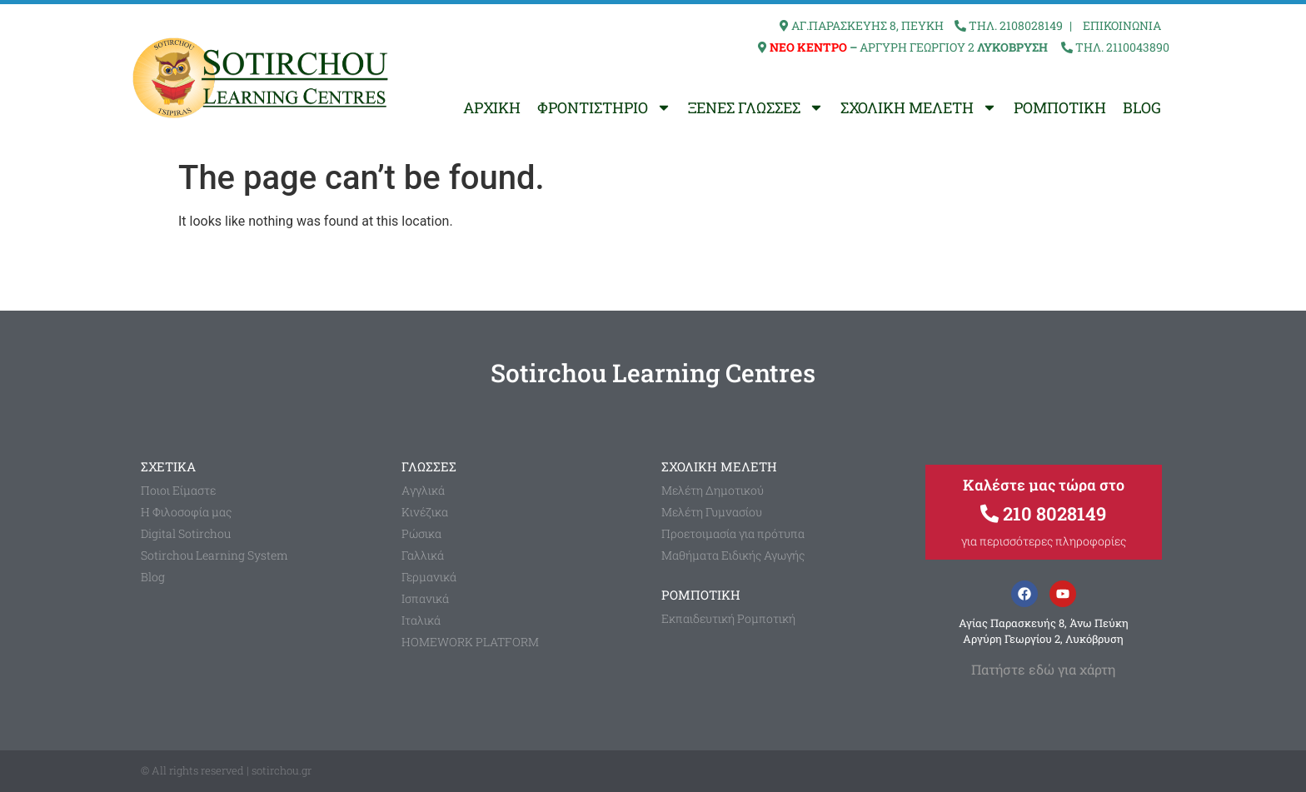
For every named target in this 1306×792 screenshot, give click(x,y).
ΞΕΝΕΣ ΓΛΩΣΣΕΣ (756, 107)
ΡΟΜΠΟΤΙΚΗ (1060, 107)
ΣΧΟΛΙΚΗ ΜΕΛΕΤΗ (918, 107)
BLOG (1142, 107)
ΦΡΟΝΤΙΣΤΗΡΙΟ (604, 107)
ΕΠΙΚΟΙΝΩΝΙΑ (1122, 25)
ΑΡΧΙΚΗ (492, 107)
